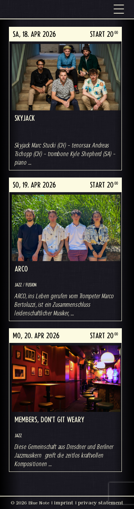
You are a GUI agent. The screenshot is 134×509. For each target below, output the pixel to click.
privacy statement (100, 502)
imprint (63, 502)
